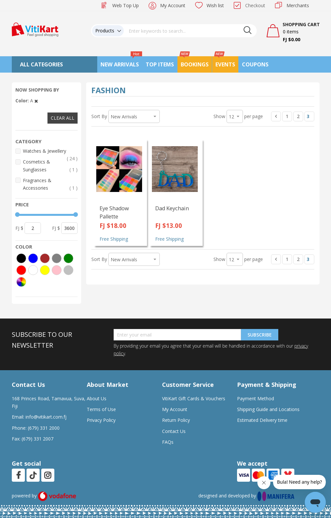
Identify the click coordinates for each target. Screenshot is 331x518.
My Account (172, 5)
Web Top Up (125, 5)
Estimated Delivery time (262, 420)
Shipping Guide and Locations (268, 409)
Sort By (99, 116)
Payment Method (255, 398)
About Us (96, 398)
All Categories (41, 64)
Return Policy (176, 420)
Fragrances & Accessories (50, 184)
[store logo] (35, 29)
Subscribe (260, 335)
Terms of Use (101, 409)
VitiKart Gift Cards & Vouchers (193, 398)
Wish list (215, 5)
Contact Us (174, 431)
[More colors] (21, 282)
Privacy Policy (101, 420)
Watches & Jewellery (50, 151)
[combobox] (190, 30)
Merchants (297, 5)
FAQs (168, 442)
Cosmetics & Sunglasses (50, 166)
